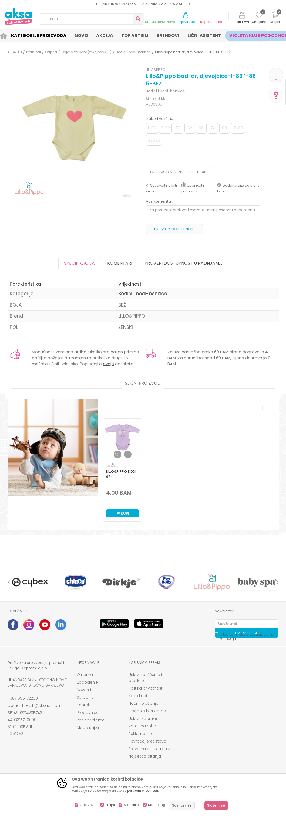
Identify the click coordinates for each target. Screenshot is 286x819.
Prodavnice (88, 712)
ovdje (108, 364)
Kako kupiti (139, 695)
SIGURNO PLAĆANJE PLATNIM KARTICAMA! (142, 4)
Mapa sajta (88, 727)
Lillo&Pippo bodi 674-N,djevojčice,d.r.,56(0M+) (122, 476)
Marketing (156, 805)
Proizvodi (33, 52)
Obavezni (88, 805)
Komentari (119, 263)
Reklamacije (140, 733)
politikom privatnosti (142, 790)
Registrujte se (211, 22)
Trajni (110, 805)
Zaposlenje (87, 682)
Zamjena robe (142, 726)
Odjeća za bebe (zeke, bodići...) (86, 52)
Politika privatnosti (146, 688)
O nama (85, 674)
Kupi (122, 513)
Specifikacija (79, 263)
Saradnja (85, 697)
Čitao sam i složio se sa (247, 636)
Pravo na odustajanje (149, 748)
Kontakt (84, 705)
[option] (143, 4)
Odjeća (51, 52)
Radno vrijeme (91, 720)
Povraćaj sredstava (147, 741)
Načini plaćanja (144, 703)
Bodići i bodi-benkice (133, 52)
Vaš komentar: (159, 201)
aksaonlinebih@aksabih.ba (34, 705)
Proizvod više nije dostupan (178, 172)
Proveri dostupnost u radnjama (183, 263)
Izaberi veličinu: (160, 118)
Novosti (84, 690)
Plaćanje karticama (147, 711)
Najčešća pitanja (145, 756)
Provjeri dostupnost (174, 229)
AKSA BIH (15, 52)
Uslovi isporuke (143, 718)
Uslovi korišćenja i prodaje (145, 677)
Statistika (131, 805)
